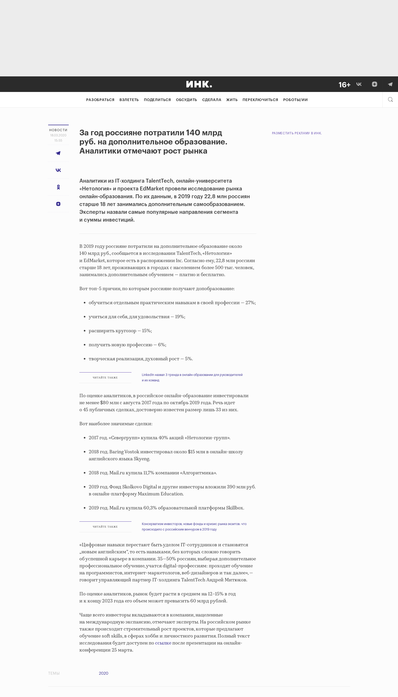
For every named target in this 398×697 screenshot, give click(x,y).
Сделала (212, 100)
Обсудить (186, 100)
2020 (103, 673)
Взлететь (129, 100)
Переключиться (260, 100)
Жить (232, 100)
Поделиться (157, 100)
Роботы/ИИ (295, 100)
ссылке (163, 643)
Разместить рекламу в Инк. (297, 133)
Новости (58, 130)
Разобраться (100, 100)
